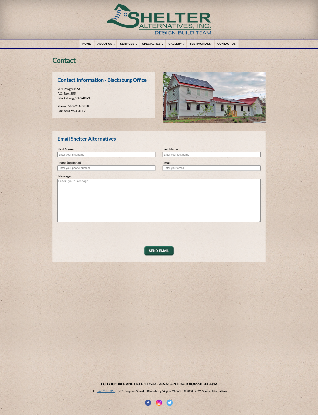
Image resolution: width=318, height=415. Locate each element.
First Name (65, 149)
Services (127, 43)
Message (64, 176)
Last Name (170, 149)
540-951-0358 (78, 106)
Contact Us (226, 43)
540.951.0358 (106, 391)
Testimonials (200, 43)
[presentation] (89, 234)
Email (166, 163)
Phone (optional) (69, 163)
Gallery (175, 43)
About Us (104, 43)
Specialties (151, 43)
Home (86, 43)
